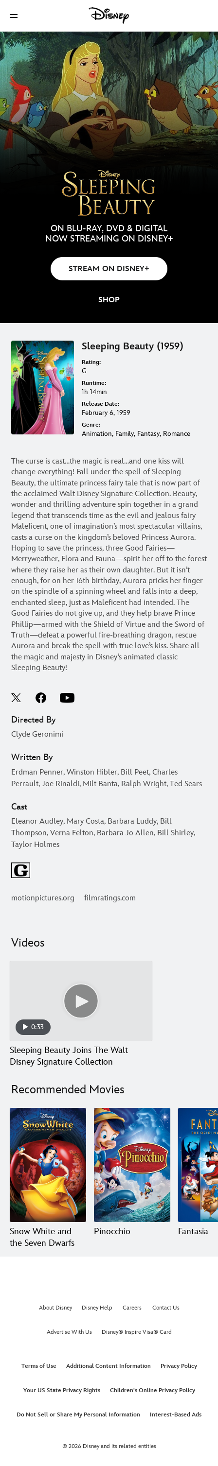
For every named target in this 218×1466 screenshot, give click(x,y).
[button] (13, 16)
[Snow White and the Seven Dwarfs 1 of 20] (48, 1165)
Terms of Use (38, 1366)
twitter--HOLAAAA (16, 697)
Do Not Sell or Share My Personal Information (78, 1414)
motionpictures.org (42, 898)
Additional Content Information (108, 1366)
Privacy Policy (179, 1366)
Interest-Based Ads (175, 1414)
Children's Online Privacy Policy (152, 1390)
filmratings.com (110, 898)
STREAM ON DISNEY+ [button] (109, 269)
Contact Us (166, 1307)
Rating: (91, 362)
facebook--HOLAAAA (41, 697)
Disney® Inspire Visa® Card (137, 1332)
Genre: (91, 425)
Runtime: (94, 383)
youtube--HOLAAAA (67, 697)
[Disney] (109, 15)
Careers (132, 1307)
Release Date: (100, 404)
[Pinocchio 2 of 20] (132, 1165)
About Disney (55, 1307)
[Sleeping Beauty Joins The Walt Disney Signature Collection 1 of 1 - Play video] (81, 1001)
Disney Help (97, 1307)
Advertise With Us (69, 1332)
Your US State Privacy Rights (61, 1390)
